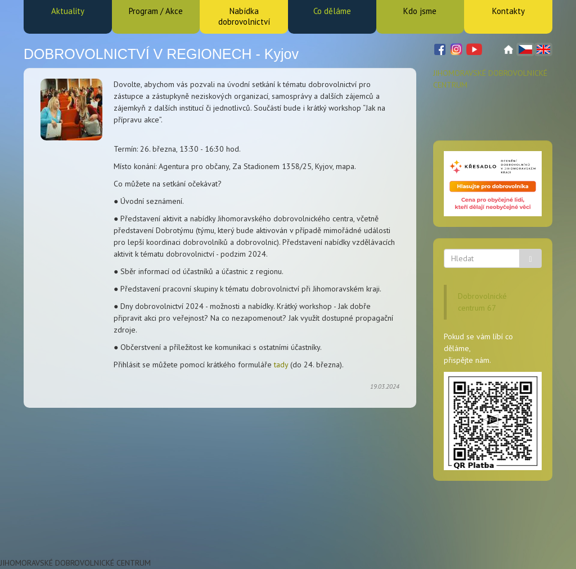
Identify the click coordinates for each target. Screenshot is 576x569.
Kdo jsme (419, 11)
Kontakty (508, 11)
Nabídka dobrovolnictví (244, 16)
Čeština (525, 49)
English (543, 49)
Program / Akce (156, 11)
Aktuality (67, 11)
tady (281, 364)
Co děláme (332, 11)
